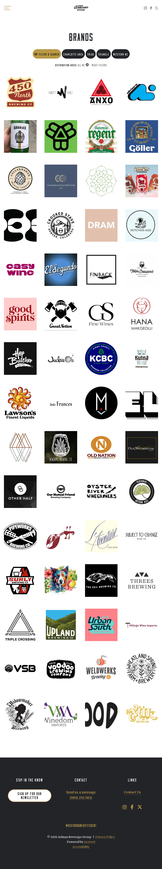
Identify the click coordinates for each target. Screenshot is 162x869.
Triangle (103, 54)
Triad (90, 54)
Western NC (120, 54)
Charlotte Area (73, 54)
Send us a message (81, 792)
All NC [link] (81, 64)
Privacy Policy (105, 837)
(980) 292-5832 (81, 798)
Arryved (89, 842)
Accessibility (81, 847)
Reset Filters (99, 64)
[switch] (8, 7)
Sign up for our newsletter (30, 795)
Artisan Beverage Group (81, 8)
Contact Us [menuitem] (132, 792)
